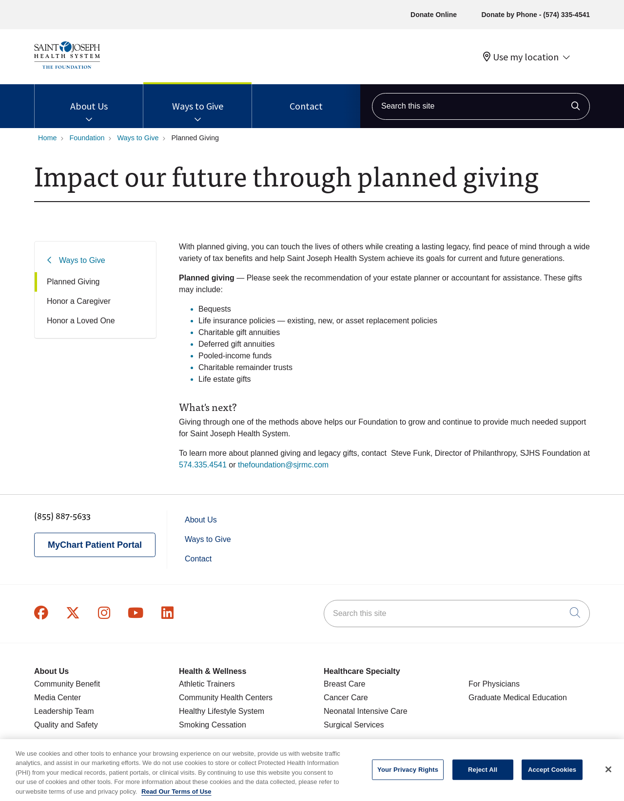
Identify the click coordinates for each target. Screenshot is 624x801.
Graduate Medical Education (517, 697)
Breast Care (344, 684)
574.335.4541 (203, 465)
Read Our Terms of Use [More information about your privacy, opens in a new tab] (176, 797)
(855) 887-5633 (62, 515)
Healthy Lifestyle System (221, 711)
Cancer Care (346, 697)
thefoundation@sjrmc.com (283, 465)
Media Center (57, 697)
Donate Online (433, 15)
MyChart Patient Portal (95, 545)
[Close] (608, 774)
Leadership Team (64, 711)
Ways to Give (197, 98)
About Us (89, 98)
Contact (306, 98)
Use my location (521, 57)
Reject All (482, 774)
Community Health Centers (226, 697)
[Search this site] (481, 106)
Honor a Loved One (81, 321)
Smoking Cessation (212, 725)
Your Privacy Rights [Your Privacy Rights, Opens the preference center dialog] (407, 774)
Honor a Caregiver (79, 301)
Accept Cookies (552, 774)
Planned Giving (73, 282)
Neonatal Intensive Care (366, 711)
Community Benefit (67, 684)
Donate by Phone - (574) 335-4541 (535, 15)
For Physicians (494, 684)
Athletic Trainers (207, 684)
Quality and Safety (66, 725)
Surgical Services (354, 725)
